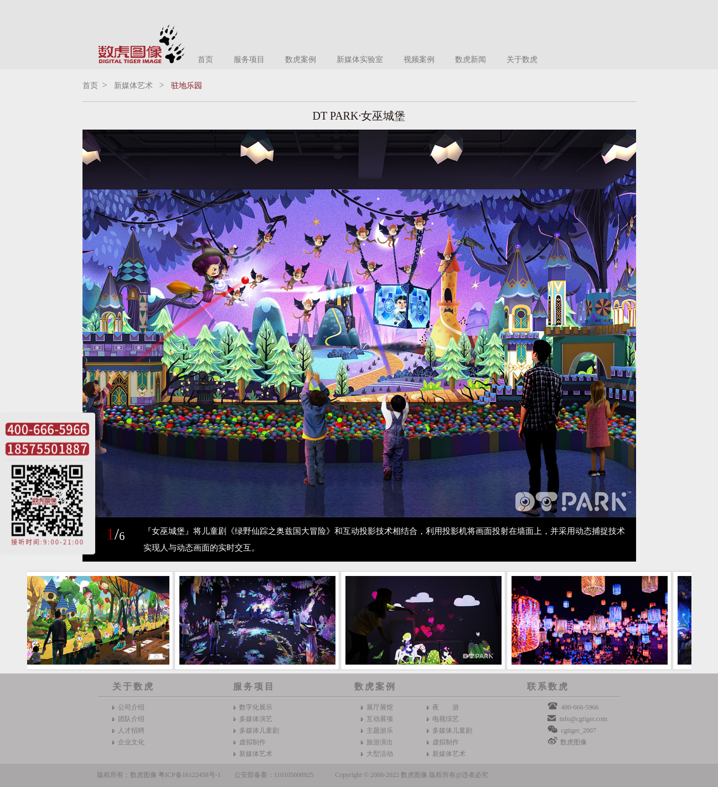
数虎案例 (300, 59)
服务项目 (249, 59)
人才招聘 (131, 730)
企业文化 (131, 742)
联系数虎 (548, 686)
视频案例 (419, 59)
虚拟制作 (252, 742)
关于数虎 (522, 59)
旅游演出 (379, 742)
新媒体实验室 (360, 59)
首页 (205, 59)
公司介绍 (131, 707)
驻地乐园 (186, 85)
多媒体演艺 (255, 719)
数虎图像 (573, 742)
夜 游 (445, 707)
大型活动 (379, 754)
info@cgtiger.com (583, 719)
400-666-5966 (579, 707)
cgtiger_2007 (578, 730)
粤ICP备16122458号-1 (189, 775)
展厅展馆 (379, 707)
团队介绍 (131, 719)
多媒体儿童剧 (259, 730)
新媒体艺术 (133, 85)
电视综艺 (445, 719)
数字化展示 (255, 707)
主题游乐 (379, 730)
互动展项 (379, 719)
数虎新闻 (470, 59)
